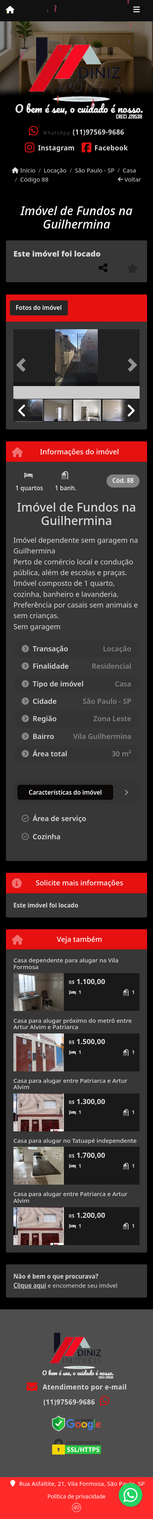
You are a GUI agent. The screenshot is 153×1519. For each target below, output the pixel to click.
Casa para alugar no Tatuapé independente (74, 1140)
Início (23, 170)
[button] (22, 365)
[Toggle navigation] (136, 10)
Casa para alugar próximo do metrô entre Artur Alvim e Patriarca (72, 1023)
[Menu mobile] (10, 10)
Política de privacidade (76, 1496)
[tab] (39, 307)
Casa (129, 170)
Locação (55, 170)
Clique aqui (29, 1285)
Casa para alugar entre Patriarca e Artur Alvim (70, 1083)
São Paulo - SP (95, 170)
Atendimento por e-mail (76, 1386)
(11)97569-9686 (98, 132)
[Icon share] (50, 147)
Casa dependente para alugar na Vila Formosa (65, 963)
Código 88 (34, 179)
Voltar (129, 179)
